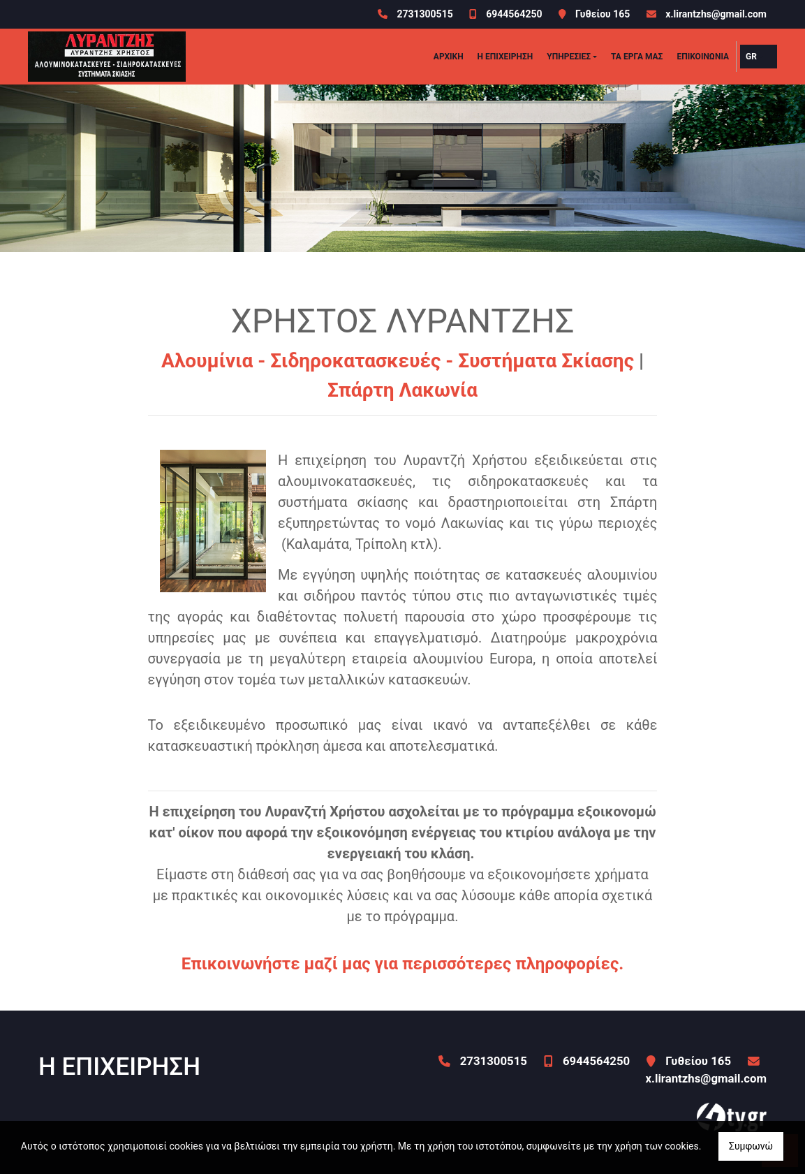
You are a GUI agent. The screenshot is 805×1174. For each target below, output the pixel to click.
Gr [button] (751, 56)
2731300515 (424, 14)
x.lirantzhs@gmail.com (716, 14)
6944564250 (514, 14)
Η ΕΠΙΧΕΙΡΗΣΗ (505, 56)
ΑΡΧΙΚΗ (449, 56)
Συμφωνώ (751, 1146)
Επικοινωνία (703, 56)
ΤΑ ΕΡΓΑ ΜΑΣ (637, 56)
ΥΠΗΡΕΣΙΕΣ (569, 56)
